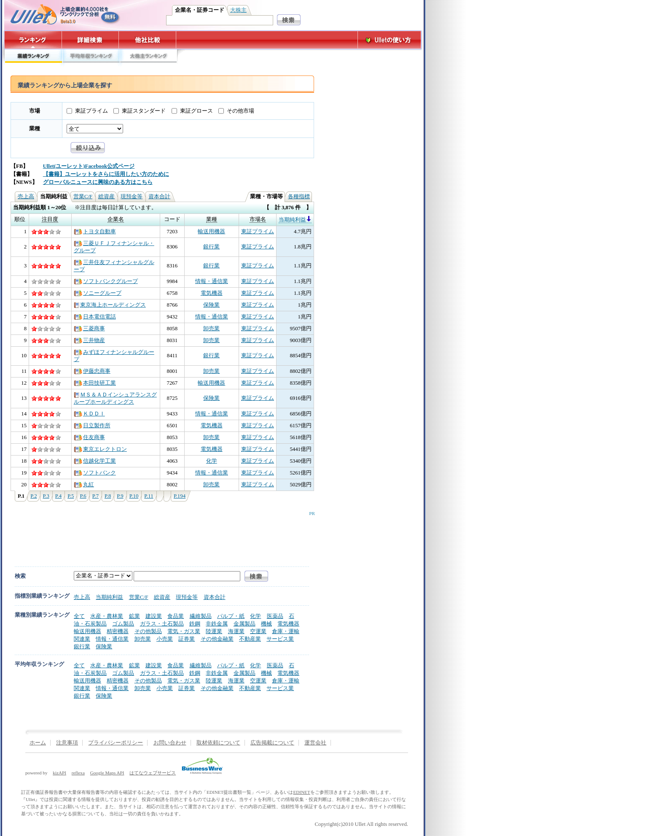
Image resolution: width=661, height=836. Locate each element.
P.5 (70, 496)
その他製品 (148, 631)
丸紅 (84, 485)
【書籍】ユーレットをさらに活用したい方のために (106, 174)
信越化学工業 (95, 461)
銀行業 (211, 247)
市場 (34, 111)
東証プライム (91, 111)
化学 (211, 461)
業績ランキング (33, 58)
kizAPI (59, 772)
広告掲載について (272, 743)
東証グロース (196, 111)
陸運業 (214, 631)
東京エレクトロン (100, 449)
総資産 (106, 197)
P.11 (148, 496)
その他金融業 (217, 639)
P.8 (108, 496)
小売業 (164, 639)
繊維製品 (201, 616)
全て (79, 616)
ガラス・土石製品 (162, 623)
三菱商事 (89, 329)
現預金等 (131, 197)
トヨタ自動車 (95, 232)
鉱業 (134, 616)
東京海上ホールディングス (110, 305)
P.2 (33, 496)
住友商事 (89, 437)
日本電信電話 (95, 317)
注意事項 (67, 743)
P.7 (95, 496)
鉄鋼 (194, 623)
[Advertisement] (160, 535)
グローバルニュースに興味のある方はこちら (98, 182)
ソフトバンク (95, 473)
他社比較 (148, 39)
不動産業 (250, 639)
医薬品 (275, 616)
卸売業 (211, 329)
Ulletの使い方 (389, 39)
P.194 (179, 496)
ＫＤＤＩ (89, 414)
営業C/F (82, 197)
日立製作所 (92, 426)
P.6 (83, 496)
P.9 (120, 496)
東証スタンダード (144, 111)
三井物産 (89, 340)
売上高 (26, 197)
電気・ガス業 (183, 631)
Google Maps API (107, 772)
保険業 (211, 305)
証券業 (186, 639)
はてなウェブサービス (152, 772)
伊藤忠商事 (92, 371)
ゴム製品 (123, 623)
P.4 (58, 496)
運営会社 (315, 743)
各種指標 (299, 197)
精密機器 (118, 631)
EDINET (301, 792)
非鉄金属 (217, 623)
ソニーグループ (97, 293)
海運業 (236, 631)
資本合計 (159, 197)
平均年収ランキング (91, 58)
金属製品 (244, 623)
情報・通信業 (211, 281)
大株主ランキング (148, 58)
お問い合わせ (169, 743)
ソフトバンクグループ (106, 281)
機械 (266, 623)
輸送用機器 (211, 232)
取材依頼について (218, 743)
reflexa (78, 772)
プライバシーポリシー (115, 743)
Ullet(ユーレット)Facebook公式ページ (88, 166)
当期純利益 (295, 220)
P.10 (134, 496)
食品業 (175, 616)
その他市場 (240, 111)
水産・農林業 (106, 616)
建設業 (153, 616)
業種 (34, 129)
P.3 (46, 496)
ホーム (38, 743)
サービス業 (280, 639)
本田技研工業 (95, 383)
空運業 (258, 631)
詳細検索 (90, 39)
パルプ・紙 (231, 616)
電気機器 (212, 293)
